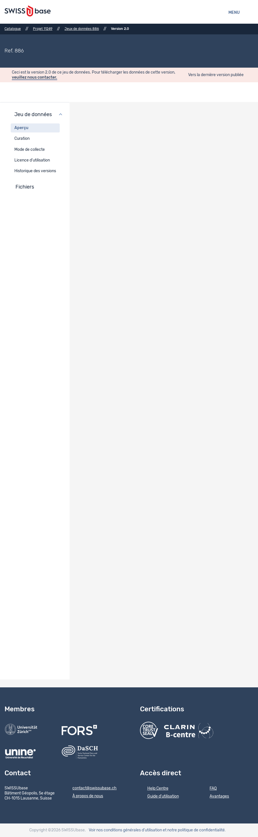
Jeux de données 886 (81, 28)
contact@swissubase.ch (91, 788)
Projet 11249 (42, 28)
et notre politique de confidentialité (194, 830)
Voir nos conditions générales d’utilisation (125, 830)
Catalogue (13, 28)
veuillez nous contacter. (34, 77)
